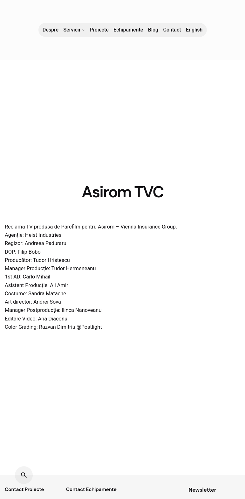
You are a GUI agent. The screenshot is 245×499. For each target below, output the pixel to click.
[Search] (24, 475)
